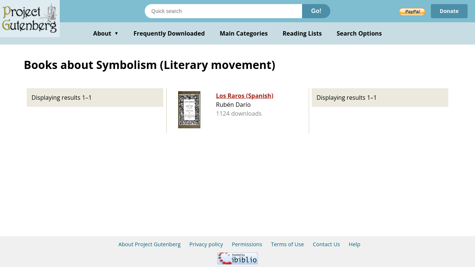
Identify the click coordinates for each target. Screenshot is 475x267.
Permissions (247, 244)
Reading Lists (302, 33)
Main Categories (244, 33)
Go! (316, 11)
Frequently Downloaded (169, 33)
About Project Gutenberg (149, 244)
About (106, 33)
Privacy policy (206, 244)
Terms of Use (287, 244)
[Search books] (223, 11)
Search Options (359, 33)
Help (354, 244)
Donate (449, 10)
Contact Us (326, 244)
